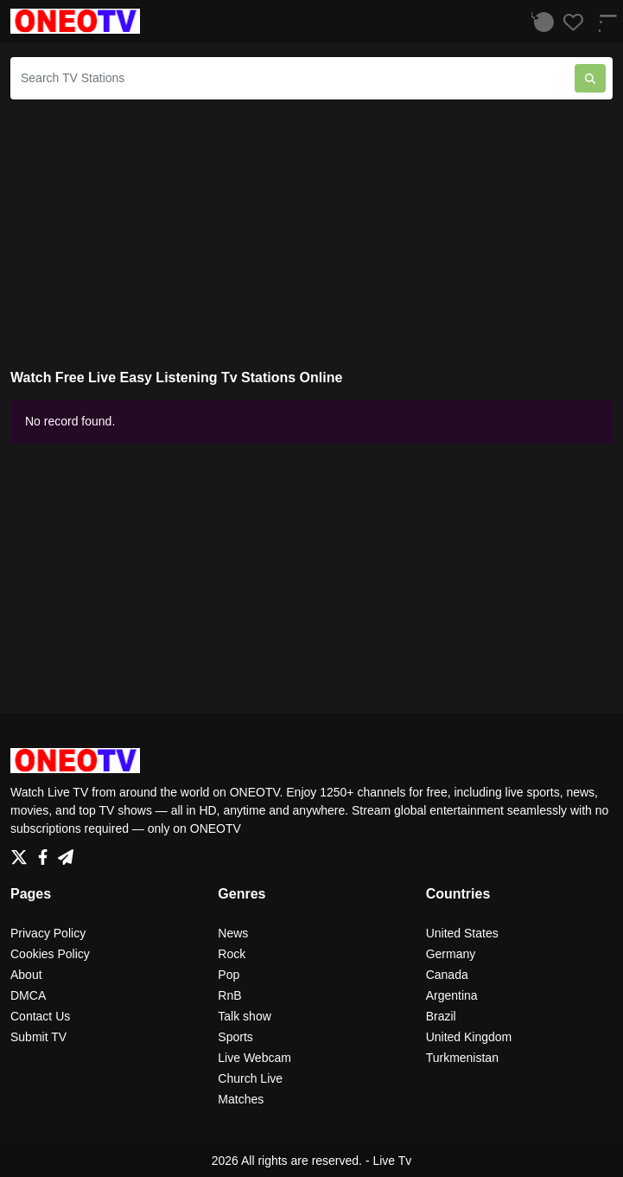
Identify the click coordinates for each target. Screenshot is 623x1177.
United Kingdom (469, 1037)
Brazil (441, 1016)
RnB (229, 995)
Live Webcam (254, 1058)
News (233, 933)
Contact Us (40, 1016)
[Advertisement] (311, 234)
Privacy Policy (48, 933)
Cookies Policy (50, 954)
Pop (228, 975)
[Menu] (601, 21)
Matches (241, 1099)
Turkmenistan (462, 1058)
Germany (451, 954)
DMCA (28, 995)
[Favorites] (568, 21)
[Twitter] (22, 852)
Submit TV (38, 1037)
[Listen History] (539, 21)
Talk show (244, 1016)
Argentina (452, 995)
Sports (235, 1037)
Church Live (250, 1078)
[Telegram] (65, 852)
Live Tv (391, 1160)
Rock (231, 954)
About (26, 975)
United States (462, 933)
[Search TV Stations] (292, 78)
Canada (447, 975)
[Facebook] (46, 852)
